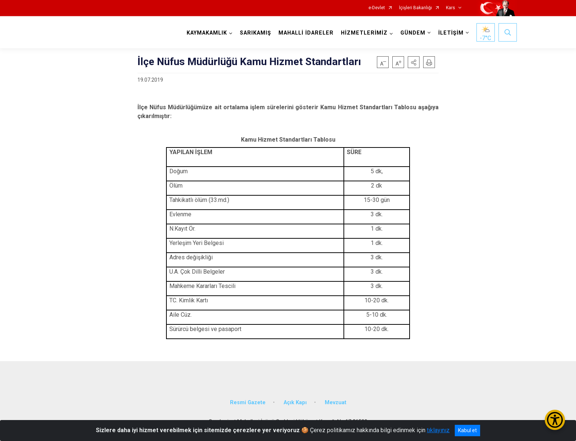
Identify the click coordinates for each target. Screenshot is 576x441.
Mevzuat (335, 402)
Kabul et (467, 430)
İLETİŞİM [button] (451, 33)
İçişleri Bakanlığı (415, 8)
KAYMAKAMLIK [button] (207, 33)
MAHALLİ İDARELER (306, 33)
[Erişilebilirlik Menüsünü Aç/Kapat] (555, 420)
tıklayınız (438, 430)
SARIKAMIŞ (255, 33)
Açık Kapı (295, 402)
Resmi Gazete (248, 402)
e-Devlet (376, 8)
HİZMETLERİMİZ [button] (364, 33)
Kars (450, 8)
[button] (414, 62)
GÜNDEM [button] (412, 33)
